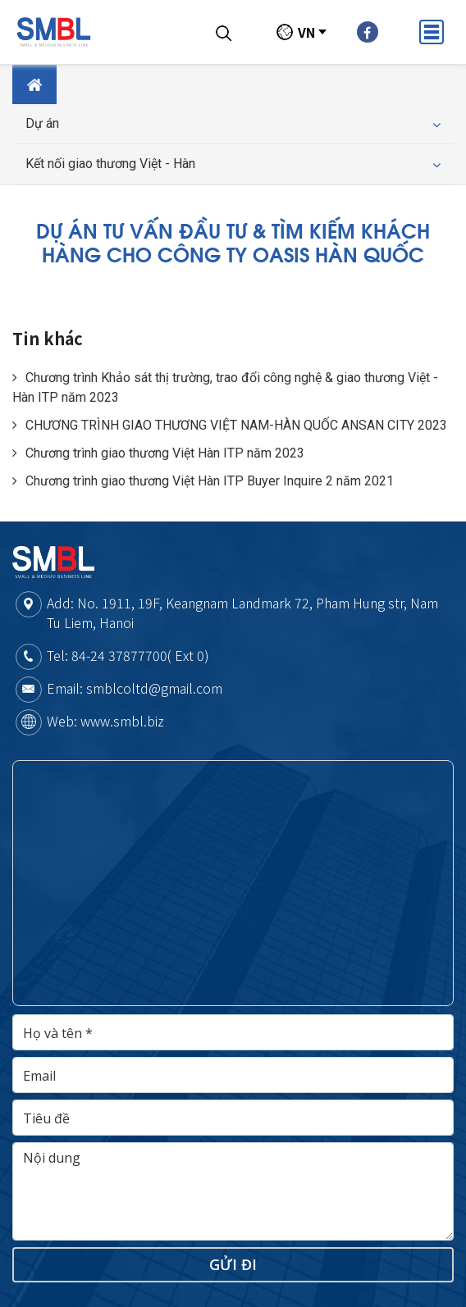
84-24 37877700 (119, 655)
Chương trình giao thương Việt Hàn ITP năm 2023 (158, 453)
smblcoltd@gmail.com (154, 688)
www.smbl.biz (122, 721)
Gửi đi (233, 1264)
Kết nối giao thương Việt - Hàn (233, 164)
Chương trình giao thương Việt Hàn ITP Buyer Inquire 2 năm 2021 (203, 481)
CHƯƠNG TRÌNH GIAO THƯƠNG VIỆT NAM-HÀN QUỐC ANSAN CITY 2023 (229, 425)
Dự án (233, 124)
